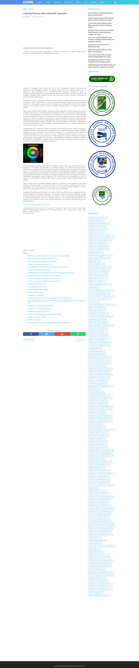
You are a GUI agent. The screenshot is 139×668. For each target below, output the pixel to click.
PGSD (101, 473)
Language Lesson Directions (37, 285)
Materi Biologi (93, 418)
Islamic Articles (93, 371)
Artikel (108, 238)
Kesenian (102, 380)
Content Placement (95, 290)
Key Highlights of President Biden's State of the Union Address (48, 268)
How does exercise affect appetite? (39, 270)
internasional (104, 363)
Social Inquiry (27, 136)
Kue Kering (102, 401)
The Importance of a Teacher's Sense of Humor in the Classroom (49, 323)
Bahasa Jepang (93, 258)
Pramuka (110, 473)
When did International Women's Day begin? (42, 262)
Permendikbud (93, 470)
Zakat (106, 595)
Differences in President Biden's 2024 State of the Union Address (49, 256)
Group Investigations (45, 136)
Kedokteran (92, 377)
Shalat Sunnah (93, 505)
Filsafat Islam (93, 316)
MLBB (103, 432)
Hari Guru (102, 331)
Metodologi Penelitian (95, 430)
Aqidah (91, 238)
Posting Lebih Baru (29, 340)
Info (85, 2)
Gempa (98, 325)
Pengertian (105, 462)
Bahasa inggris (93, 255)
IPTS (90, 366)
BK (97, 273)
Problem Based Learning (47, 135)
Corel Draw (108, 290)
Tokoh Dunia (99, 569)
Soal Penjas (107, 523)
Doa (90, 296)
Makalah (105, 409)
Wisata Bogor (105, 589)
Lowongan (92, 406)
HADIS (90, 328)
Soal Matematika (94, 523)
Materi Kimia (105, 418)
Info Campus (104, 357)
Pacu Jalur (102, 447)
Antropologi (92, 235)
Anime (100, 232)
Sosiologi (91, 526)
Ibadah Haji (104, 337)
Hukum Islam (92, 337)
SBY (98, 494)
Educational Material (95, 305)
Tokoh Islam (92, 572)
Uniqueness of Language (36, 296)
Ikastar (91, 339)
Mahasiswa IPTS (93, 409)
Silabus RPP (108, 508)
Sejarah (91, 496)
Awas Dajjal (92, 244)
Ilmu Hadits (92, 345)
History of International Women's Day (40, 265)
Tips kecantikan (106, 560)
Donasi (98, 296)
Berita (78, 2)
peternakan (92, 473)
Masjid (102, 412)
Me (99, 424)
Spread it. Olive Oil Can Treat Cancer (39, 309)
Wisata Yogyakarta (94, 595)
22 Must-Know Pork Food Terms (38, 312)
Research (91, 485)
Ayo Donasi (92, 249)
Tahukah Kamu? (106, 528)
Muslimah (92, 438)
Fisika (102, 319)
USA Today (92, 581)
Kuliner (91, 403)
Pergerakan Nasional (95, 467)
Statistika (109, 526)
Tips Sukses (92, 566)
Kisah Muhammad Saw (95, 392)
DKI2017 (104, 293)
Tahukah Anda (93, 528)
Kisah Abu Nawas (94, 386)
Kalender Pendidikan (104, 374)
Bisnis (90, 273)
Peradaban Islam (103, 464)
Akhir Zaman (104, 223)
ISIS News (91, 369)
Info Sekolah (104, 360)
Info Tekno (92, 363)
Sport (101, 526)
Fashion (100, 307)
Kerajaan (104, 377)
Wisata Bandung (104, 587)
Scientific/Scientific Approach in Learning (36, 205)
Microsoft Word (93, 432)
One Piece (101, 444)
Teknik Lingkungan (94, 546)
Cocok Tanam (93, 287)
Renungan (103, 482)
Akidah (91, 226)
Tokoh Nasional (105, 572)
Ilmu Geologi (105, 342)
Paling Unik (107, 450)
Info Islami (92, 360)
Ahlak (99, 220)
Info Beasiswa (93, 357)
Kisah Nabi (92, 395)
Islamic (108, 369)
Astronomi (105, 241)
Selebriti (105, 499)
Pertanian (104, 470)
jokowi (105, 371)
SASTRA (91, 494)
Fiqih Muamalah (106, 316)
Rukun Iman (92, 488)
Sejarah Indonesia (104, 496)
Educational (92, 302)
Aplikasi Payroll (106, 235)
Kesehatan (92, 380)
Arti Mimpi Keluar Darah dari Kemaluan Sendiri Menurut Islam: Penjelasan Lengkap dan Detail (101, 32)
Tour (90, 575)
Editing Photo (104, 299)
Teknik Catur (92, 534)
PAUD (99, 453)
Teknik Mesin (108, 546)
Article (100, 238)
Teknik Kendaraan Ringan (96, 540)
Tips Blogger (92, 560)
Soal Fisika (103, 517)
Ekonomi (108, 305)
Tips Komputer (93, 563)
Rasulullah (57, 2)
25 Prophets (101, 217)
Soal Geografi (93, 520)
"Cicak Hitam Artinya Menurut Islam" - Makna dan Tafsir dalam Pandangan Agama (100, 25)
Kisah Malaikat (93, 389)
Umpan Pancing (107, 575)
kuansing (91, 401)
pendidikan (92, 456)
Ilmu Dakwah (101, 339)
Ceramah (91, 281)
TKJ (90, 569)
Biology (105, 270)
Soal (90, 514)
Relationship (93, 482)
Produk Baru (92, 476)
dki (97, 293)
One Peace (92, 444)
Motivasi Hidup (93, 435)
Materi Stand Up (104, 421)
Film (102, 310)
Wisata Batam (93, 589)
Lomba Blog (101, 403)
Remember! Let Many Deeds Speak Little (41, 306)
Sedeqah (105, 494)
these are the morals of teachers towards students (44, 276)
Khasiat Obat (92, 383)
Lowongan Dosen (105, 406)
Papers (91, 453)
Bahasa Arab (103, 249)
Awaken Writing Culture (35, 293)
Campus (91, 278)
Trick (97, 575)
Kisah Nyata (102, 395)
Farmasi (91, 307)
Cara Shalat (101, 278)
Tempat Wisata (93, 558)
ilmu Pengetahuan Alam (96, 351)
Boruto (91, 275)
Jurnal (102, 2)
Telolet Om (103, 555)
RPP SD (109, 485)
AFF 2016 (91, 220)
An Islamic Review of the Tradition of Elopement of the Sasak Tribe (49, 299)
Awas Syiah (92, 246)
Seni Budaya (92, 502)
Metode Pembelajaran (95, 427)
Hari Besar (92, 331)
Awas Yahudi (103, 246)
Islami (47, 2)
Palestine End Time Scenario (37, 318)
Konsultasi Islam (94, 398)
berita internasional (95, 264)
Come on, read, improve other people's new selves (44, 282)
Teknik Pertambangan (95, 552)
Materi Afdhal (105, 415)
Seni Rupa (102, 502)
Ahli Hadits (92, 223)
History (102, 334)
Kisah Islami (106, 386)
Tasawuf (91, 531)
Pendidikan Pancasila (95, 459)
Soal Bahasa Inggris (102, 514)
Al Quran (91, 229)
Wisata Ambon (105, 584)
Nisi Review (92, 441)
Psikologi (103, 476)
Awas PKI (102, 244)
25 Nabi (91, 217)
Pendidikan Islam (106, 456)
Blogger (93, 2)
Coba (107, 284)
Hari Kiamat (92, 334)
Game (90, 325)
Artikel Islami (93, 241)
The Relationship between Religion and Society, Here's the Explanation (50, 273)
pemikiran (107, 453)
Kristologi (106, 398)
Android (91, 232)
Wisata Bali (92, 587)
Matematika (92, 415)
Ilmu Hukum (103, 345)
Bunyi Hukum (100, 275)
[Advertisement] (54, 33)
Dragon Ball (92, 299)
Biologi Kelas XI (93, 270)
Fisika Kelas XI (93, 322)
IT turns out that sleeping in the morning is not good (45, 315)
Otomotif (91, 447)
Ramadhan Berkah (101, 479)
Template (105, 558)
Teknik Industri (93, 537)
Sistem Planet (105, 511)
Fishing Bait (92, 319)
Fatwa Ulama (93, 310)
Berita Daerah (93, 261)
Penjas (91, 464)
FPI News (103, 322)
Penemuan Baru (93, 462)
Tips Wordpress (104, 566)
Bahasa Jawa (106, 255)
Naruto (101, 438)
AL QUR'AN (100, 226)
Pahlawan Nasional (94, 450)
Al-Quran (101, 229)
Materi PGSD (92, 421)
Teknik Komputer (94, 543)
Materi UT (91, 424)
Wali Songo (102, 581)
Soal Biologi (92, 517)
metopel (109, 430)
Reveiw (100, 485)
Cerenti (100, 281)
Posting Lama (80, 340)
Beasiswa (104, 258)
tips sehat (105, 563)
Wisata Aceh (92, 584)
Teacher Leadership (34, 320)
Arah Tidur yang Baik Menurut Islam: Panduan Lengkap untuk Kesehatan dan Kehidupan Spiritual (101, 40)
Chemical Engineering (95, 284)
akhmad (30, 214)
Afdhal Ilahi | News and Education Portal (75, 666)
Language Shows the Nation (37, 287)
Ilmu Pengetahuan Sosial (96, 354)
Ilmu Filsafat (93, 342)
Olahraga (102, 441)
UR (102, 578)
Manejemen (92, 412)
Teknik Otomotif (93, 549)
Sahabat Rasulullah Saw (96, 491)
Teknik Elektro (105, 534)
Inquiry (82, 135)
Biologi (105, 267)
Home (39, 2)
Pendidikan (68, 2)
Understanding (93, 578)
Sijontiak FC (105, 505)
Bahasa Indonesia (94, 252)
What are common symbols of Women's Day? (42, 259)
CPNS (90, 293)
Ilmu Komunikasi (93, 348)
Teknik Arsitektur (103, 531)
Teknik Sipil (92, 555)
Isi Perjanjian (100, 366)
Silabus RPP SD (93, 511)
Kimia (101, 383)
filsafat (103, 313)
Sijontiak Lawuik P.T (94, 508)
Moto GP (104, 435)
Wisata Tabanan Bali (95, 592)
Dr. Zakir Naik (108, 296)
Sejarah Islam (93, 499)
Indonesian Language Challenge (38, 290)
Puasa (90, 479)
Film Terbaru (92, 313)
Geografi (107, 325)
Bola (104, 273)
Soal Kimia (104, 520)
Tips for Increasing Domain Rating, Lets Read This (44, 279)
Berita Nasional (93, 267)
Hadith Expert (101, 328)
